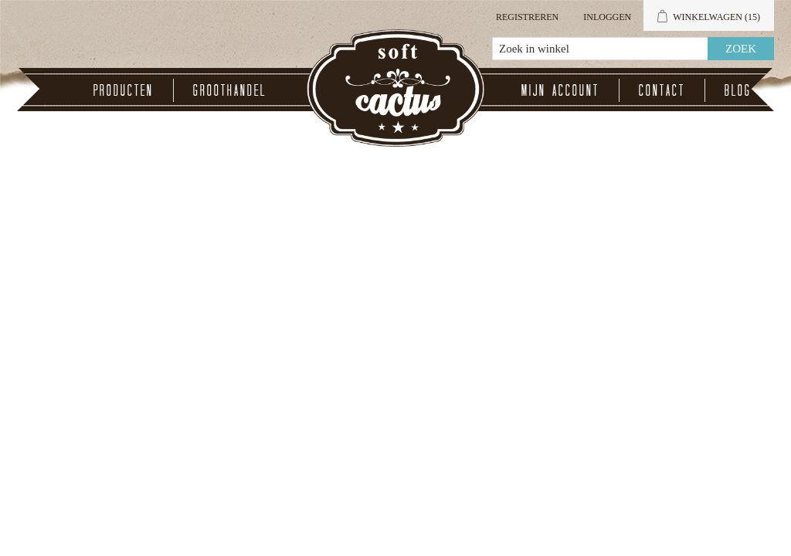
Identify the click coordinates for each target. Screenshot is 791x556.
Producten (123, 90)
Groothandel (229, 90)
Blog (738, 90)
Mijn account (560, 90)
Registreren (527, 17)
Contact (662, 90)
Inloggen (607, 17)
